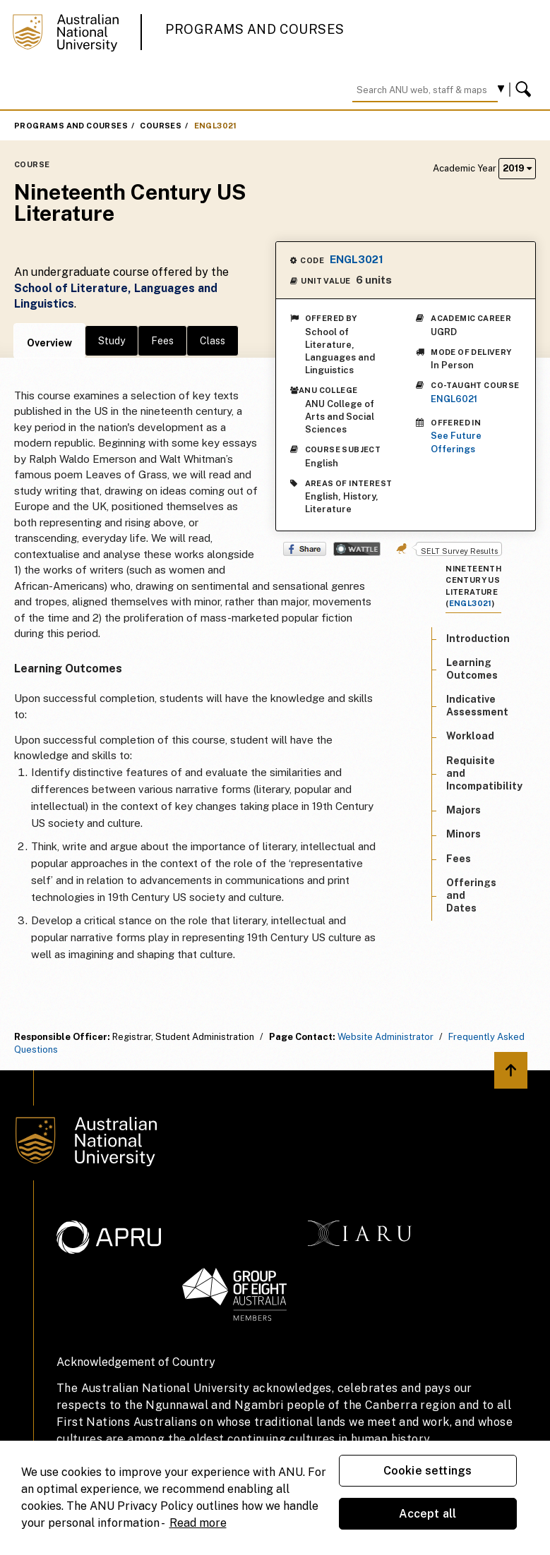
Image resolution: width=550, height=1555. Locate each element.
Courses (160, 125)
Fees (162, 340)
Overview (49, 343)
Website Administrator (385, 1036)
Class (212, 340)
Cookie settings (427, 1470)
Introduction (478, 638)
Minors (463, 834)
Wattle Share (357, 549)
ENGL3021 (215, 125)
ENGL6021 (454, 399)
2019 (517, 168)
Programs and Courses (255, 29)
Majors (463, 810)
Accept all (428, 1513)
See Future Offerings (456, 442)
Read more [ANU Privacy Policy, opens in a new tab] (198, 1523)
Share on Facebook (304, 549)
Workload (470, 736)
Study (111, 340)
